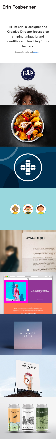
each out (37, 52)
